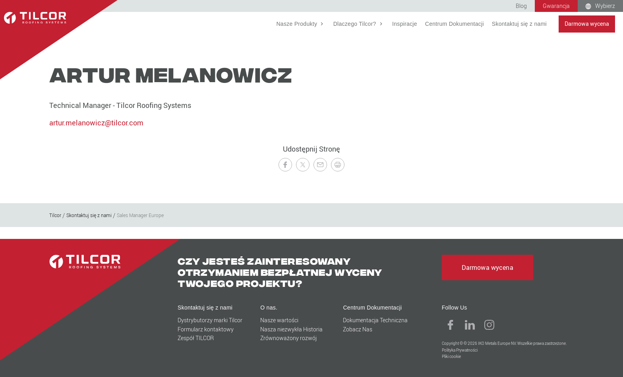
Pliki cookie (451, 356)
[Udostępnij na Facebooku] (285, 164)
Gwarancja (556, 6)
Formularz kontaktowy (206, 329)
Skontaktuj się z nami (519, 24)
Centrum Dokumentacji (454, 24)
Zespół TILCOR (196, 338)
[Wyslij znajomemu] (320, 164)
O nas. (268, 307)
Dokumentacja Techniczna (375, 320)
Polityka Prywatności (460, 350)
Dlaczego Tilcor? (355, 24)
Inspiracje (404, 24)
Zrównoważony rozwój (288, 338)
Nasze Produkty (297, 24)
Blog (521, 6)
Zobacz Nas (357, 329)
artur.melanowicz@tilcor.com (96, 122)
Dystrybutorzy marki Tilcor (210, 320)
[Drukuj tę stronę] (337, 164)
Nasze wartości (279, 320)
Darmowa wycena (587, 23)
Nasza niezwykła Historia (291, 329)
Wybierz (605, 6)
